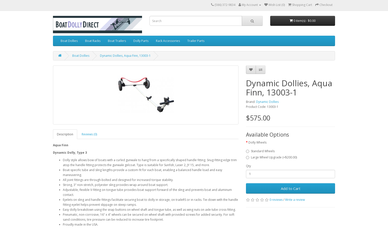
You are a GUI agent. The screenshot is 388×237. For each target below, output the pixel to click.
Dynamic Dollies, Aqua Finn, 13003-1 (125, 56)
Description (65, 134)
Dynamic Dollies (267, 102)
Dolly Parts (140, 41)
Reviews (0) (89, 134)
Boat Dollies (69, 41)
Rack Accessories (168, 41)
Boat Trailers (117, 41)
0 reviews (276, 200)
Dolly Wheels (257, 142)
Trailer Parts (195, 41)
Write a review (295, 200)
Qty (248, 166)
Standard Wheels (260, 151)
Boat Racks (92, 41)
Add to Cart (290, 188)
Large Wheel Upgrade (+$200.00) (271, 157)
